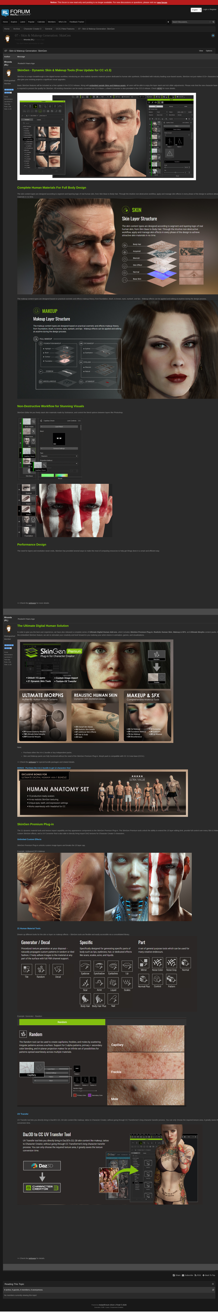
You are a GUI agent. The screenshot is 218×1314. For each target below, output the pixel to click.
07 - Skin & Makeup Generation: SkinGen (96, 29)
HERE (159, 88)
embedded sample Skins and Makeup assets (107, 85)
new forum (162, 2)
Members (52, 21)
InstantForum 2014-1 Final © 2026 (112, 1305)
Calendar (41, 21)
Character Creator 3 (32, 29)
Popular (31, 21)
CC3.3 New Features (65, 29)
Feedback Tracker (77, 21)
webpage (32, 603)
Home (5, 21)
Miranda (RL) (29, 40)
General (48, 29)
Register (213, 9)
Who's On (62, 21)
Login (205, 9)
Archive (16, 29)
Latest (23, 21)
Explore (14, 21)
